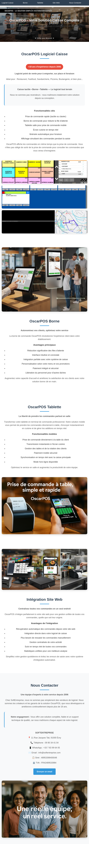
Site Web (56, 3)
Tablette (40, 3)
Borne (25, 3)
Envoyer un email (44, 772)
